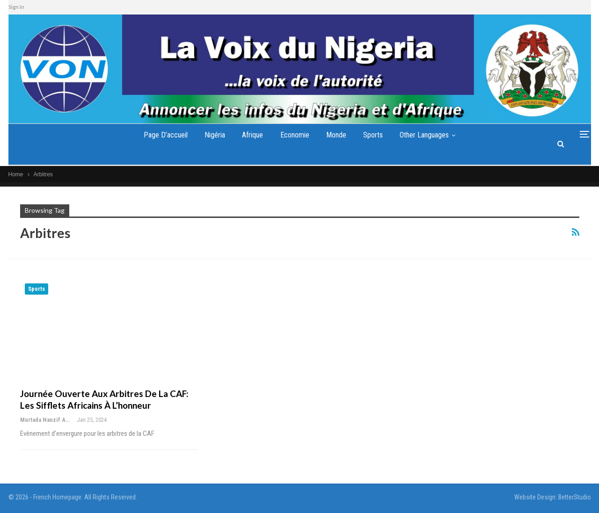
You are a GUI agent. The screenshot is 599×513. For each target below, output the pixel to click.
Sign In (16, 7)
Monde (336, 134)
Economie (294, 134)
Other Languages (424, 134)
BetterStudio (574, 497)
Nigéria (215, 134)
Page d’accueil (166, 134)
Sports (373, 134)
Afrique (252, 134)
